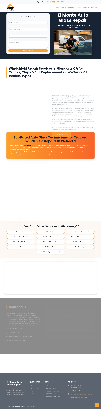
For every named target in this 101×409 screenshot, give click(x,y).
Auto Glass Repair (51, 388)
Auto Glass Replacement (53, 391)
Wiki (32, 391)
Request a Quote (28, 51)
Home (57, 7)
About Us (63, 7)
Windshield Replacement (53, 396)
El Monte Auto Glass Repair (62, 155)
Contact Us (94, 7)
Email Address (12, 33)
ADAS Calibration (51, 386)
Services (85, 7)
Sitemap (33, 393)
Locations (71, 7)
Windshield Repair (51, 393)
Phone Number (12, 26)
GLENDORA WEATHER (50, 363)
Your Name (11, 19)
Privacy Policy (35, 388)
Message (11, 39)
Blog (78, 7)
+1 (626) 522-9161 (55, 1)
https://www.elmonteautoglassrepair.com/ (81, 394)
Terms (32, 386)
